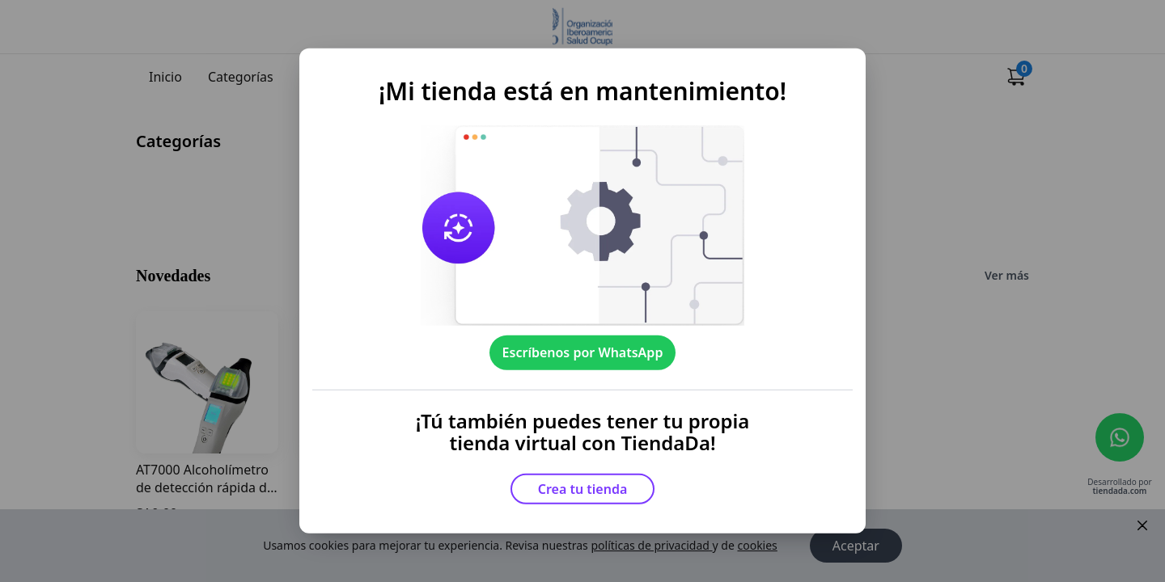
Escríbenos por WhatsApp (582, 352)
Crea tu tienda (583, 489)
